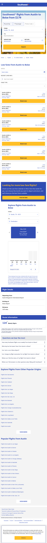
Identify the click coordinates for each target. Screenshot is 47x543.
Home (2, 57)
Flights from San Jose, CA (8, 396)
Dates (3, 68)
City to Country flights (28, 520)
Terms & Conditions (6, 511)
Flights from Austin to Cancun (8, 477)
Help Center (11, 509)
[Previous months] (9, 232)
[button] (2, 4)
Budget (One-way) (6, 75)
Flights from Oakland (6, 382)
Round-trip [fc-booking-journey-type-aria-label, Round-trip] (7, 24)
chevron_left (31, 269)
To (5, 34)
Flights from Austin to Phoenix (8, 466)
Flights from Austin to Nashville (9, 462)
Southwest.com (19, 282)
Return (27, 39)
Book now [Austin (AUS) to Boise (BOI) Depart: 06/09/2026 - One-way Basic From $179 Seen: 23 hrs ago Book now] (23, 101)
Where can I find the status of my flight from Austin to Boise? (23, 358)
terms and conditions (22, 283)
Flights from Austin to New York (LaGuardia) (12, 484)
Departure (7, 39)
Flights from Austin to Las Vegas (9, 444)
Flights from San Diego (7, 393)
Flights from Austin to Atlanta (8, 481)
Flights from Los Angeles (7, 404)
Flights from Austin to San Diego (9, 469)
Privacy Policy (15, 511)
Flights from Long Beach (7, 415)
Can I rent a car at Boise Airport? (23, 350)
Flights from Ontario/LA (7, 411)
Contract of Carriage (7, 513)
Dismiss (23, 538)
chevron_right (35, 269)
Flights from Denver (6, 385)
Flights (9, 57)
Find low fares (23, 197)
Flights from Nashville (6, 422)
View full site (4, 509)
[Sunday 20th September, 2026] (31, 256)
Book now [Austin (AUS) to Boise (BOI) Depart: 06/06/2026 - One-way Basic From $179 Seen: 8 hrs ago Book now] (23, 115)
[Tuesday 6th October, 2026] (35, 256)
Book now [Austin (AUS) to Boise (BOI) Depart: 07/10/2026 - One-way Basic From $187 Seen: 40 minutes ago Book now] (23, 129)
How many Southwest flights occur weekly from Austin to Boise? (23, 342)
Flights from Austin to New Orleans (10, 473)
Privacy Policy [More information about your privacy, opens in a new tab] (38, 533)
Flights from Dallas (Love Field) (9, 419)
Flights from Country (23, 522)
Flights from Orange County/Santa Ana (11, 407)
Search (23, 47)
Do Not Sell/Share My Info (8, 515)
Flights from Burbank (6, 400)
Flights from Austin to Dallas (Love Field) (11, 488)
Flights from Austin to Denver (8, 447)
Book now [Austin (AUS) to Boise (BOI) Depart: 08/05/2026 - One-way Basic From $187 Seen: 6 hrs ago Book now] (23, 143)
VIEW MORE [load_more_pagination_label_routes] (23, 432)
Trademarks (23, 511)
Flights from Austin (6, 426)
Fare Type (4, 82)
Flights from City (38, 520)
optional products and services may (21, 279)
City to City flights (18, 520)
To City (11, 520)
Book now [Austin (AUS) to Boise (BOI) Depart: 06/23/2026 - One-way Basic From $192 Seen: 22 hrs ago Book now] (23, 172)
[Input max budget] (24, 79)
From (5, 28)
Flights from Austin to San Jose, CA (10, 495)
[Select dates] (23, 72)
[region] (23, 534)
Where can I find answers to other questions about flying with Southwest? (23, 362)
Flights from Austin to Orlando (8, 451)
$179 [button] (18, 17)
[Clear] (43, 29)
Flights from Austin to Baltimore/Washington (12, 492)
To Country (6, 520)
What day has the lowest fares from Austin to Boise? (23, 346)
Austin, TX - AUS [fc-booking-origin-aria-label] (9, 30)
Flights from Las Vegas (7, 389)
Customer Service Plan (18, 513)
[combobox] (24, 214)
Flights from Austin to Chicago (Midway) (11, 458)
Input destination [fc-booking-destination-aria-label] (9, 35)
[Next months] (37, 232)
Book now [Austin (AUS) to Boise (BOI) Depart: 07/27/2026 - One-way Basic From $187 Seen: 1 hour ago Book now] (23, 158)
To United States (18, 57)
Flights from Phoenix (6, 378)
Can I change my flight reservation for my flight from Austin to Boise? (23, 354)
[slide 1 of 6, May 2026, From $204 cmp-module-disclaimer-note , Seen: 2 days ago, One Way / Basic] (24, 232)
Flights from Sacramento (7, 374)
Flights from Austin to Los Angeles (10, 455)
